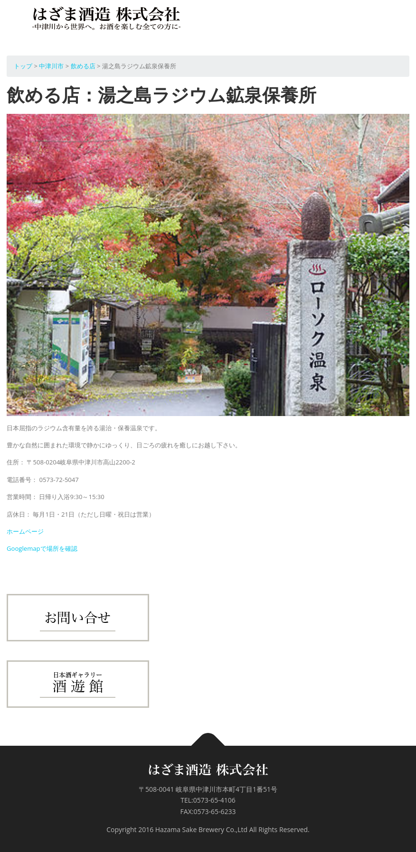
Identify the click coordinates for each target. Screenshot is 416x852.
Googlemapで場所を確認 (42, 548)
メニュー (401, 21)
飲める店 (83, 66)
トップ (23, 66)
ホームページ (25, 531)
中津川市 (51, 66)
